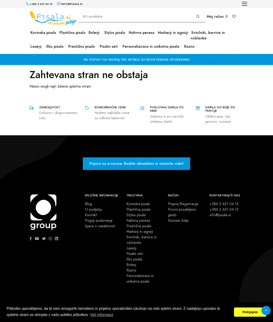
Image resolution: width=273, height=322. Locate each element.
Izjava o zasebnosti (100, 226)
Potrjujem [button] (250, 312)
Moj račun (217, 16)
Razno (189, 46)
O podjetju (93, 209)
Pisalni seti (109, 46)
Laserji (36, 46)
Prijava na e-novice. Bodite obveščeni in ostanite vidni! (136, 163)
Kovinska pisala (43, 32)
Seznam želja (178, 220)
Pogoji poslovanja (98, 220)
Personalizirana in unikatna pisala (151, 46)
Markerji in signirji (173, 32)
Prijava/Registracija (183, 204)
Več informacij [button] (101, 315)
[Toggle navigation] (244, 4)
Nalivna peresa (141, 32)
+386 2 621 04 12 (224, 204)
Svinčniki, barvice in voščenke (207, 35)
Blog (88, 204)
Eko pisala (54, 46)
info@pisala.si (220, 215)
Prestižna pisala (81, 46)
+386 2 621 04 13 (224, 209)
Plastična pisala (72, 32)
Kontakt (91, 215)
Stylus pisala (114, 32)
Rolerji (94, 32)
